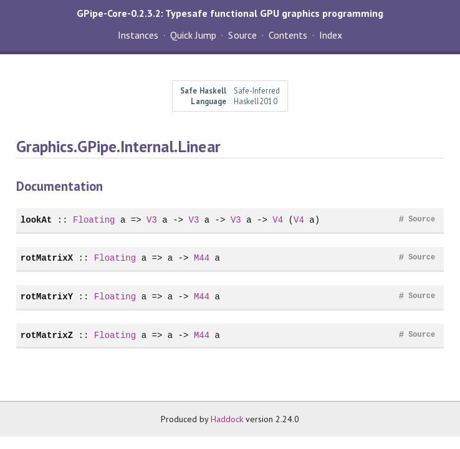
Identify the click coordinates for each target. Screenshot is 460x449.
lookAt (36, 220)
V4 (277, 220)
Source (242, 35)
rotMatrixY (47, 296)
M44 (201, 258)
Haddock (227, 419)
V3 (151, 220)
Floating (94, 220)
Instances (138, 35)
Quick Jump (193, 35)
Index (330, 35)
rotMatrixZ (47, 335)
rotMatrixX (47, 258)
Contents (288, 35)
